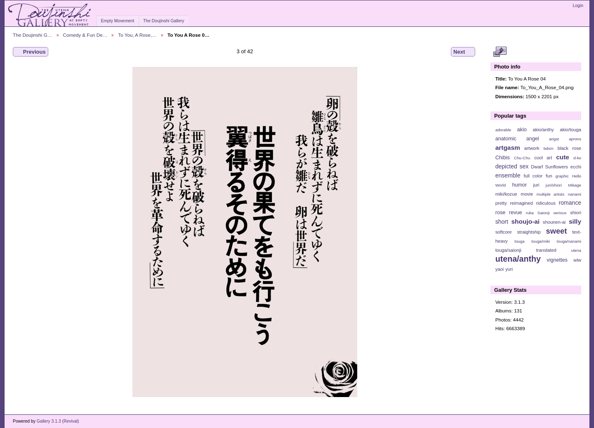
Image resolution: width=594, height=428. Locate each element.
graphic (562, 176)
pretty (501, 203)
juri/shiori (554, 185)
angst (554, 139)
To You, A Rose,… (137, 35)
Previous (30, 52)
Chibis (502, 158)
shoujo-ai (526, 221)
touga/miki (540, 241)
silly (575, 221)
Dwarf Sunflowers (549, 166)
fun (549, 175)
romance (570, 202)
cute (562, 157)
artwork (532, 148)
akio (522, 129)
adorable (503, 130)
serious (559, 212)
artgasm (507, 147)
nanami (574, 194)
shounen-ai (554, 222)
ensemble (508, 175)
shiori (575, 212)
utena (576, 250)
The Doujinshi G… (32, 35)
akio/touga (570, 129)
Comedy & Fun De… (85, 35)
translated (546, 250)
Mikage (574, 185)
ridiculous (545, 203)
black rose (569, 148)
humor (519, 185)
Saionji (543, 212)
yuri (509, 269)
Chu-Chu (522, 158)
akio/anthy (543, 129)
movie (527, 194)
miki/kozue (506, 194)
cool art (543, 157)
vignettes (557, 260)
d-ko (577, 158)
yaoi (499, 269)
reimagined (521, 203)
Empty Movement (117, 21)
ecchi (575, 166)
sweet (556, 231)
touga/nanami (569, 241)
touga (519, 241)
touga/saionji (508, 250)
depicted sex (512, 166)
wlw (577, 260)
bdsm (549, 148)
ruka (530, 212)
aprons (575, 139)
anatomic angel (517, 139)
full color (532, 175)
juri (536, 184)
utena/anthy (518, 258)
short (501, 221)
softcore (503, 231)
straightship (528, 231)
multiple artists (550, 194)
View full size (500, 52)
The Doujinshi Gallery (163, 21)
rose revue (508, 212)
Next (463, 52)
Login (578, 5)
